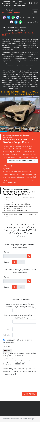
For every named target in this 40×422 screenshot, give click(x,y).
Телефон (7, 347)
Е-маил (6, 335)
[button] (38, 111)
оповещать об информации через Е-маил (17, 341)
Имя (7, 329)
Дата (6, 252)
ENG (36, 3)
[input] (15, 256)
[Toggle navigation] (35, 11)
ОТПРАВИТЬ (29, 394)
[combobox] (8, 351)
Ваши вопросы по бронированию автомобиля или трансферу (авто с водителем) (19, 371)
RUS (30, 3)
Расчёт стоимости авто (22, 161)
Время (6, 262)
